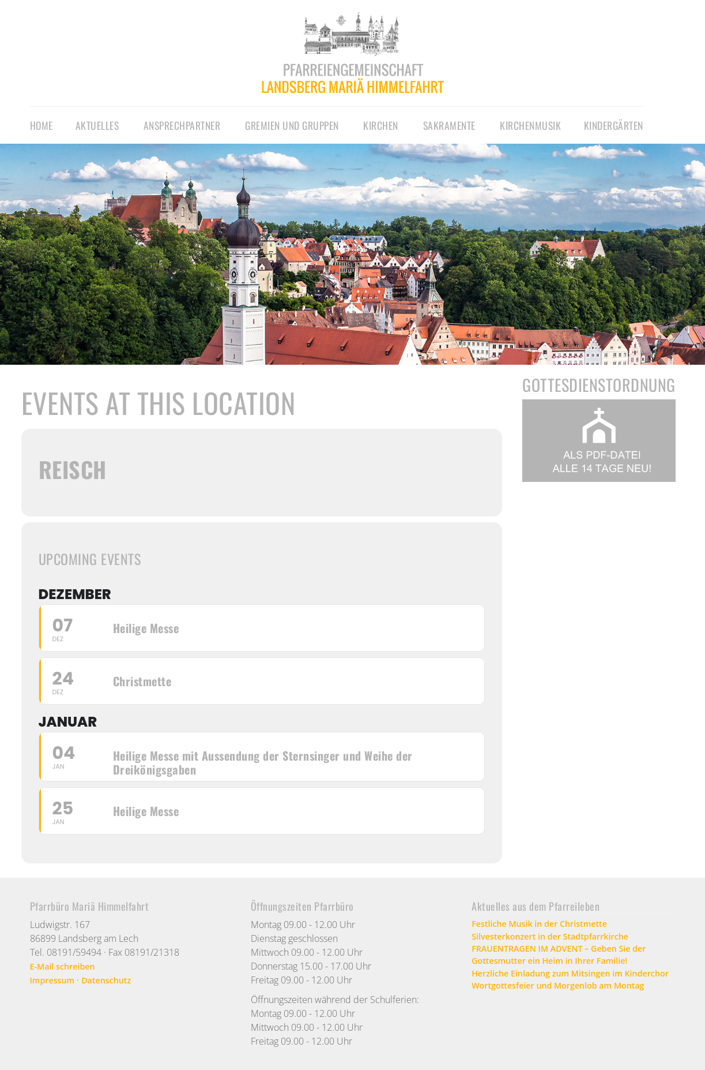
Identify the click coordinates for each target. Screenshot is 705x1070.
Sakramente (449, 125)
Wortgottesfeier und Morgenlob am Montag (568, 1007)
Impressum (55, 980)
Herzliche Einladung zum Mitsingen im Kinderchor (556, 987)
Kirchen (380, 125)
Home (41, 125)
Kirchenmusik (530, 125)
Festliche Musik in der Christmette (548, 924)
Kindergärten (613, 125)
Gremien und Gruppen (292, 125)
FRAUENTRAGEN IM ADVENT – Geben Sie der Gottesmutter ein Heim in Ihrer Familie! (570, 959)
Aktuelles (97, 125)
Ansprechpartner (182, 125)
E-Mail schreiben (66, 966)
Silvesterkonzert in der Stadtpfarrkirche (560, 938)
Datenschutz (115, 980)
